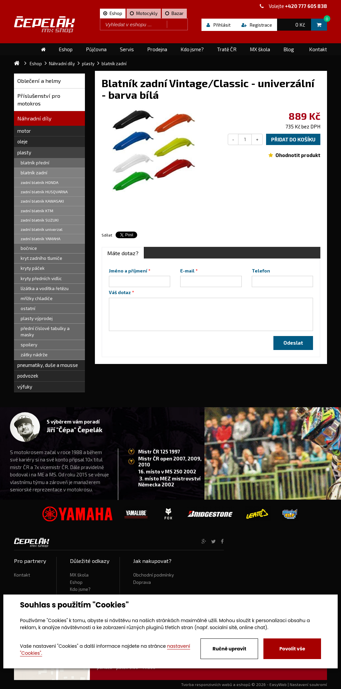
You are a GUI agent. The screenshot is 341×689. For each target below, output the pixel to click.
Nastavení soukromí (308, 684)
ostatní (28, 308)
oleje (22, 141)
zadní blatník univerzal (42, 229)
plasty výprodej (37, 318)
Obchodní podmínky (153, 575)
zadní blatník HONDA (39, 182)
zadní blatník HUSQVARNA (44, 191)
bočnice (29, 248)
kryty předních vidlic (41, 278)
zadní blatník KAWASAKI (42, 201)
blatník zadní (34, 172)
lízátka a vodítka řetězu (45, 288)
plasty (24, 152)
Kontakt (22, 575)
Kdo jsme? (80, 589)
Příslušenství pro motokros (38, 99)
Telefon (261, 270)
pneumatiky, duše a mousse (47, 365)
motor (24, 131)
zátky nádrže (34, 354)
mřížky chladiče (37, 298)
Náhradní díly (34, 118)
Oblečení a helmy (39, 81)
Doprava (142, 582)
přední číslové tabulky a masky (45, 331)
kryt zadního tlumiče (41, 258)
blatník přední (35, 162)
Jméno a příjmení (128, 270)
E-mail (187, 270)
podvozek (27, 376)
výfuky (24, 387)
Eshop (76, 582)
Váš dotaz (120, 292)
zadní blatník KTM (37, 210)
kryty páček (33, 268)
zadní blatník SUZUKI (40, 220)
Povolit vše (292, 648)
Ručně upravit (229, 648)
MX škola (79, 575)
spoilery (29, 344)
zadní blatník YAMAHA (40, 238)
